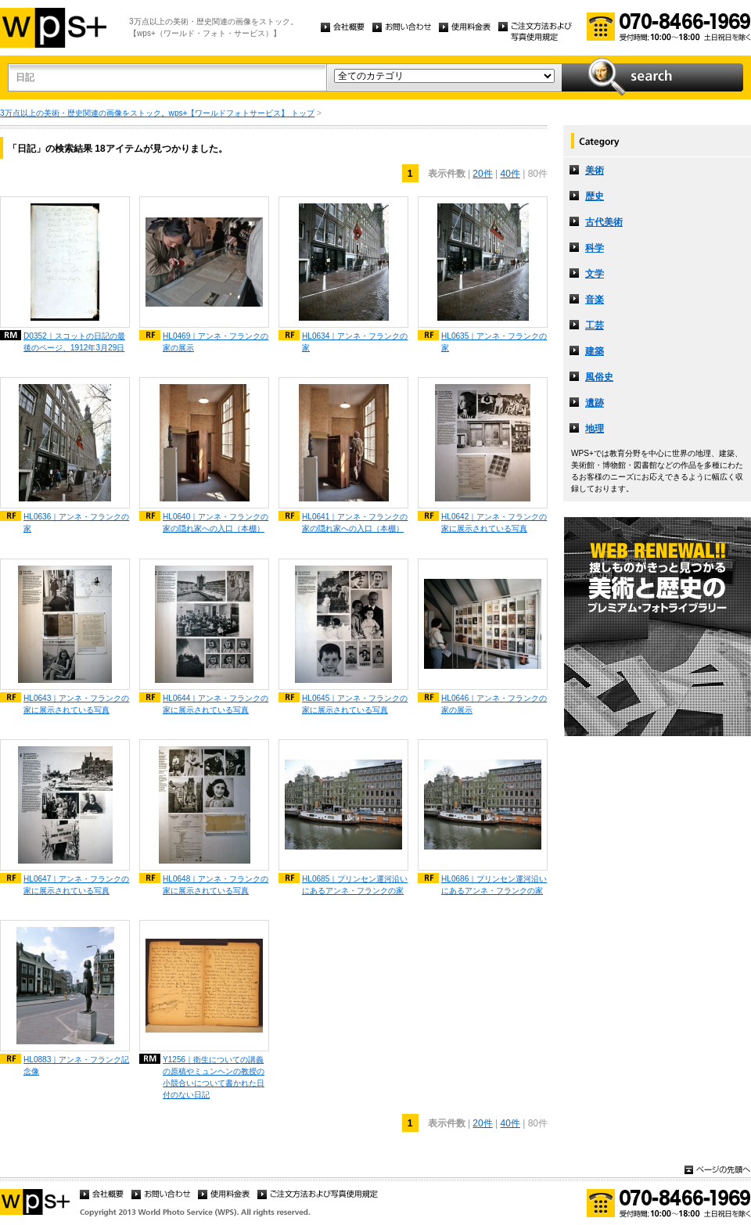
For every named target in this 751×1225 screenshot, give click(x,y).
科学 (594, 247)
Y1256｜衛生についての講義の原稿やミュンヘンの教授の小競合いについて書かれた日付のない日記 (213, 1077)
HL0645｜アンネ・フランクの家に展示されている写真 (355, 704)
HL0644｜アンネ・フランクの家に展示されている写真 (215, 704)
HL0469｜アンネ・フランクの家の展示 (215, 342)
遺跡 (594, 402)
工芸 (594, 325)
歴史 (594, 196)
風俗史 (599, 377)
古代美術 (604, 222)
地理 (594, 428)
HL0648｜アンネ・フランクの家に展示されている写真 (215, 885)
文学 (594, 273)
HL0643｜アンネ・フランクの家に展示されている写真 (76, 704)
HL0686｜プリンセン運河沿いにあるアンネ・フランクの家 (494, 885)
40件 (510, 173)
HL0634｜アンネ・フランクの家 (355, 342)
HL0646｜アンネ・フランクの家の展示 (494, 704)
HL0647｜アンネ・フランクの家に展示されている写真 (76, 885)
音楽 (594, 299)
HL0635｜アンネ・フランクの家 (494, 342)
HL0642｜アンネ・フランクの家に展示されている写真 (494, 522)
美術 (594, 170)
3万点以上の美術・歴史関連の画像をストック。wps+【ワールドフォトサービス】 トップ (157, 113)
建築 (594, 351)
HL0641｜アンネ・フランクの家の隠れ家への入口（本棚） (355, 522)
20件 (482, 173)
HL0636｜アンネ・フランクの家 (76, 522)
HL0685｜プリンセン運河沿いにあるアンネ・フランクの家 (355, 885)
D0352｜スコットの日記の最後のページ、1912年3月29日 (74, 342)
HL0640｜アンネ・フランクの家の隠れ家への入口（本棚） (215, 522)
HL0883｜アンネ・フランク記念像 (76, 1065)
